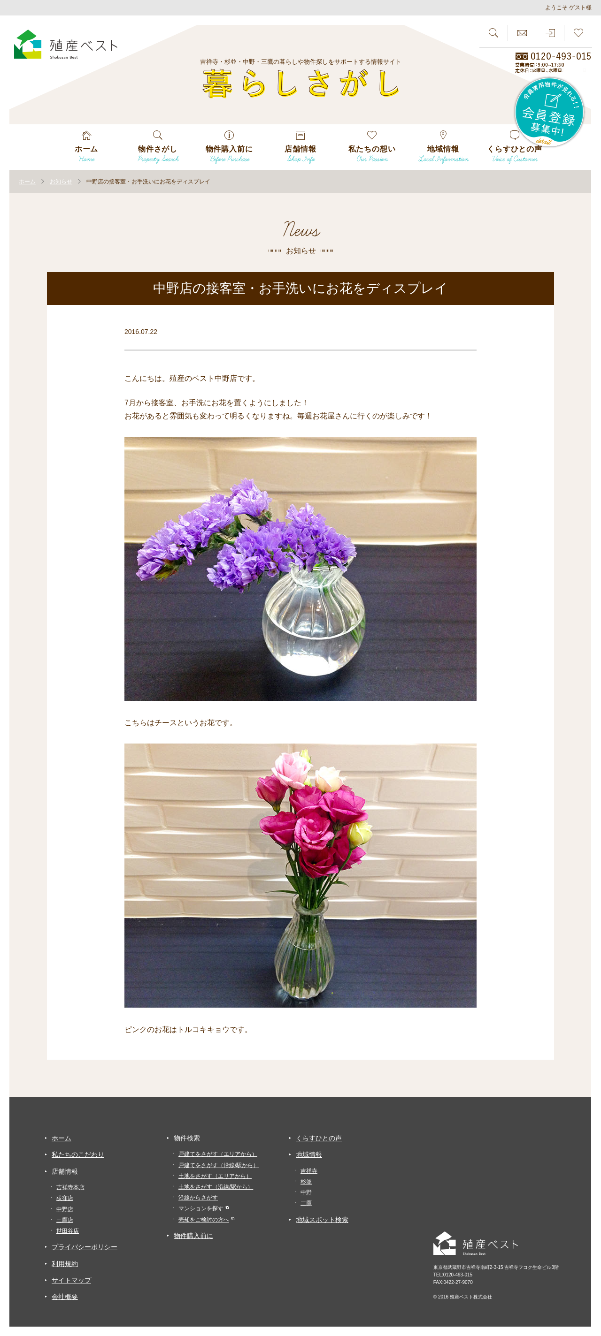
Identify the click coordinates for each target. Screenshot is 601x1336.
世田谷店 (67, 1231)
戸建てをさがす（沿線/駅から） (218, 1165)
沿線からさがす (198, 1197)
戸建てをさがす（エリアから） (217, 1154)
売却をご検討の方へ (203, 1219)
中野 (306, 1192)
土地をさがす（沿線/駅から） (215, 1187)
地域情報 (309, 1154)
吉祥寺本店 (70, 1187)
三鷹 (306, 1203)
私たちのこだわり (78, 1154)
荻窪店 (64, 1198)
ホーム (61, 1138)
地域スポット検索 (322, 1219)
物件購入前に (193, 1235)
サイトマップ (71, 1280)
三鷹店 (64, 1220)
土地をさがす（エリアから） (215, 1176)
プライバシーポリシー (84, 1247)
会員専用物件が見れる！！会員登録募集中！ (549, 112)
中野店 (64, 1209)
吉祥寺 (308, 1171)
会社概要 (65, 1296)
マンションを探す (200, 1208)
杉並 (306, 1181)
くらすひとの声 (319, 1138)
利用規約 (65, 1264)
